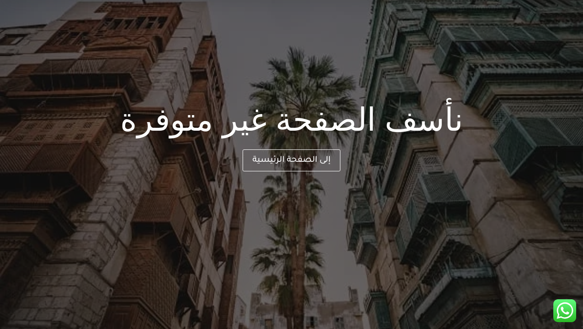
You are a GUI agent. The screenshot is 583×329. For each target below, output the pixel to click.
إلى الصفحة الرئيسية (291, 160)
